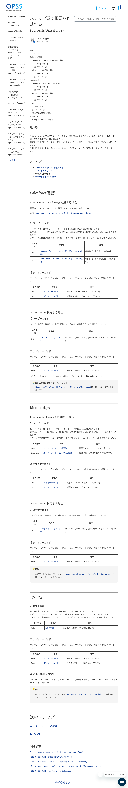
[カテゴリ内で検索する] (95, 18)
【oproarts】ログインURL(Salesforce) (16, 38)
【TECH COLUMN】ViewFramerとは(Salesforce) (51, 771)
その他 (32, 103)
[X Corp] (35, 734)
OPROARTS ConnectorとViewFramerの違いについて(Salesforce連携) (16, 52)
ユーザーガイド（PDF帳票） (56, 448)
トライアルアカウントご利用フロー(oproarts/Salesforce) (16, 125)
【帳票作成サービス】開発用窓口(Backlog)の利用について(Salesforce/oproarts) (16, 97)
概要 (32, 50)
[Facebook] (31, 734)
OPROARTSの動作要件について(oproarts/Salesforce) (16, 112)
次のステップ (35, 116)
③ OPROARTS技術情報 (41, 113)
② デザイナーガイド (42, 67)
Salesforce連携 (36, 57)
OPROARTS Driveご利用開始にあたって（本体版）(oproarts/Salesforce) (16, 69)
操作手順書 (50, 628)
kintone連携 (34, 80)
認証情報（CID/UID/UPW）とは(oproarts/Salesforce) (16, 26)
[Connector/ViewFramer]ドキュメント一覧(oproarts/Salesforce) (56, 752)
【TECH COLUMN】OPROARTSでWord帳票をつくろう (54, 757)
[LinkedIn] (39, 734)
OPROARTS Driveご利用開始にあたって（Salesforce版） (16, 82)
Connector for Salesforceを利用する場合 (48, 60)
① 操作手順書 (37, 107)
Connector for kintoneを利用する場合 (46, 83)
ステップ (35, 54)
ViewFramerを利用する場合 (43, 70)
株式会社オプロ (64, 782)
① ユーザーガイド (41, 64)
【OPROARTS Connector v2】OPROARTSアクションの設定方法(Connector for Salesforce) (68, 766)
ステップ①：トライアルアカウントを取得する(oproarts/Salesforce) (16, 138)
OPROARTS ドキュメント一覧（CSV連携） (84, 694)
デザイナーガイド (51, 291)
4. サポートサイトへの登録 (42, 120)
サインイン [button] (103, 8)
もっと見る (11, 160)
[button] (113, 8)
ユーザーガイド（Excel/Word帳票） (59, 453)
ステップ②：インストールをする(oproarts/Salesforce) (16, 152)
